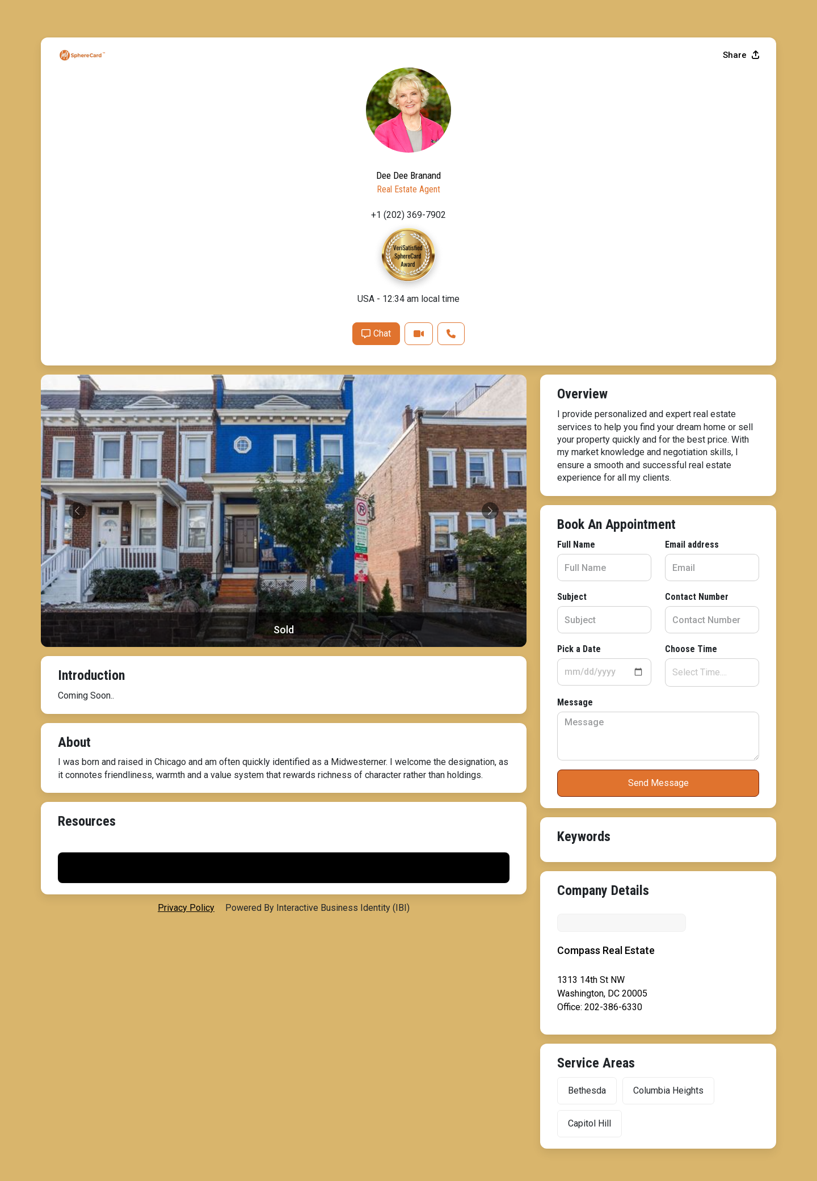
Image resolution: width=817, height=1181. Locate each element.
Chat (626, 615)
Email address (317, 450)
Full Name (77, 450)
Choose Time (316, 555)
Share (741, 336)
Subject (72, 503)
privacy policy (186, 848)
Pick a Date (80, 555)
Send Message (284, 689)
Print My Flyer (658, 839)
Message (76, 608)
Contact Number (322, 503)
